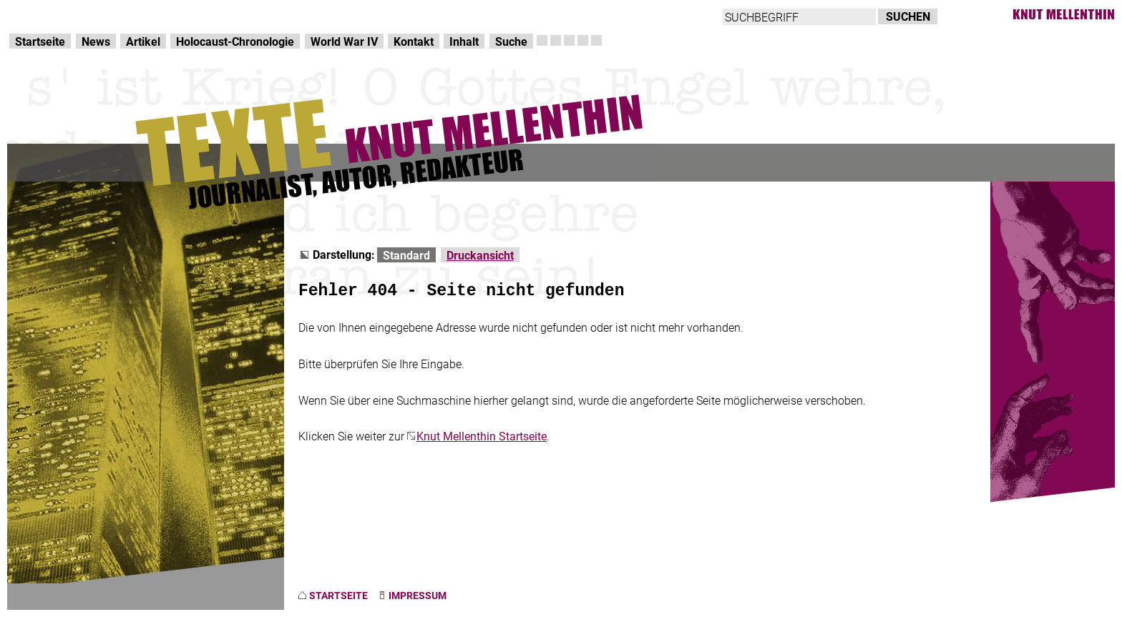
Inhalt (464, 41)
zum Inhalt (183, 14)
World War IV (344, 41)
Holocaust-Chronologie (235, 41)
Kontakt (414, 41)
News (96, 41)
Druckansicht (480, 254)
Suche (511, 41)
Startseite (40, 41)
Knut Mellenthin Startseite (481, 435)
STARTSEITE (338, 595)
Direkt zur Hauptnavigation (76, 14)
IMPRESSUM (418, 595)
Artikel (143, 41)
